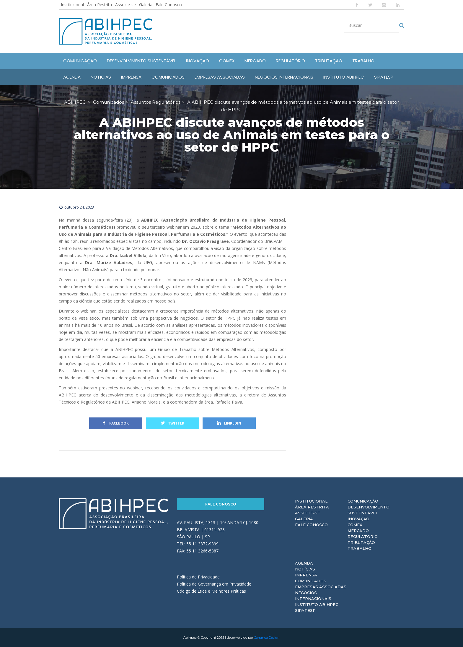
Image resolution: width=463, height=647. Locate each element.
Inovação (358, 518)
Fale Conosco (169, 4)
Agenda (304, 563)
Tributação (361, 542)
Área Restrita (99, 4)
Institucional (72, 4)
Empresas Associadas (320, 586)
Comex (355, 524)
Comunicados (310, 580)
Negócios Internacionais (313, 595)
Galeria (145, 4)
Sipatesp (305, 610)
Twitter (172, 423)
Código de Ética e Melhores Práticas (211, 591)
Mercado (358, 530)
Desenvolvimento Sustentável (368, 510)
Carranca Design (267, 637)
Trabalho (359, 548)
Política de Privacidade (198, 577)
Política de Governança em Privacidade (214, 584)
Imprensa (306, 575)
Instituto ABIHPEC (316, 604)
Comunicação (363, 501)
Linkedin (229, 423)
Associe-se (125, 4)
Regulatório (363, 536)
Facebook (116, 423)
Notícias (305, 569)
